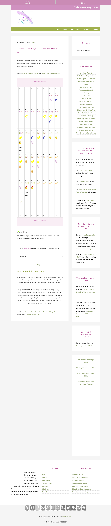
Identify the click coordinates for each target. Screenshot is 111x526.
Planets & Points (86, 104)
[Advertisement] (86, 424)
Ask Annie (86, 96)
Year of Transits (84, 181)
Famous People (86, 98)
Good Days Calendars (53, 312)
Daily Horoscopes (78, 480)
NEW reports (90, 200)
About (44, 477)
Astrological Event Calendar (86, 346)
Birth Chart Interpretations (86, 76)
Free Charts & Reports (80, 477)
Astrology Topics (86, 124)
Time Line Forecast (85, 170)
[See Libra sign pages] (57, 511)
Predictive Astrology (86, 116)
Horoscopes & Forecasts (86, 79)
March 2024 (35, 314)
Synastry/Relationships (86, 113)
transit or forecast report (84, 249)
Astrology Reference (86, 121)
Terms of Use (47, 483)
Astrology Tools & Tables (86, 118)
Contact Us (46, 480)
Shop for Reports (78, 475)
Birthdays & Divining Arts (86, 110)
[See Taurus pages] (32, 511)
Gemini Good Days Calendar (35, 312)
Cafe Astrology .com (30, 17)
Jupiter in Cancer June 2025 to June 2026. (85, 313)
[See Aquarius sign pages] (78, 511)
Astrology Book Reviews (86, 127)
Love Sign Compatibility (86, 107)
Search (44, 492)
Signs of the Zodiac (86, 101)
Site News (45, 489)
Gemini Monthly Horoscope (51, 73)
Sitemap (45, 486)
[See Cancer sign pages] (42, 511)
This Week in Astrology (80, 492)
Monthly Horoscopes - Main (86, 368)
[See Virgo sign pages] (53, 511)
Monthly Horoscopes (79, 483)
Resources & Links (86, 130)
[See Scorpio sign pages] (62, 511)
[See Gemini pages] (37, 511)
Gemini (28, 314)
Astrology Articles (86, 87)
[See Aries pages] (27, 511)
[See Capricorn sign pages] (73, 511)
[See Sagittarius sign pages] (68, 511)
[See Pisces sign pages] (84, 511)
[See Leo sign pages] (47, 511)
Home (44, 475)
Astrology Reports (86, 73)
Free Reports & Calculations (86, 133)
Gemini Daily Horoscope (30, 73)
